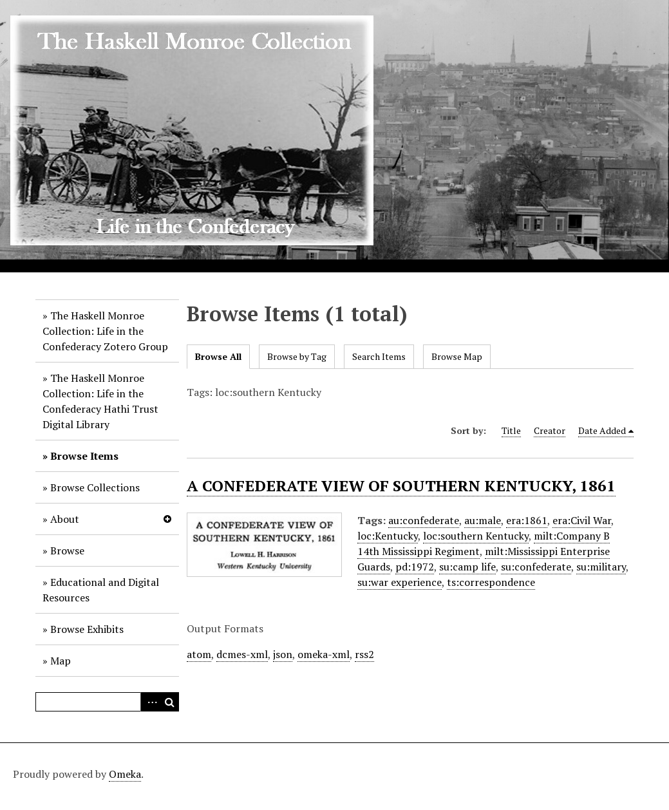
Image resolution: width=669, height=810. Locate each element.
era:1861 (526, 520)
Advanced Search (150, 701)
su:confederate (536, 567)
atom (199, 654)
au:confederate (423, 520)
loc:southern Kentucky (476, 536)
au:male (482, 520)
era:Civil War (581, 520)
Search (169, 701)
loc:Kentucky (387, 536)
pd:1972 (414, 567)
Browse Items (84, 456)
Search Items (379, 356)
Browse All (218, 356)
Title (511, 430)
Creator (549, 430)
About (64, 519)
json (282, 654)
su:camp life (467, 567)
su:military (601, 567)
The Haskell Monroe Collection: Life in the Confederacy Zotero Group (105, 330)
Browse (67, 550)
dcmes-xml (242, 654)
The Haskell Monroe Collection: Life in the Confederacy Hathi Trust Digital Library (100, 401)
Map (60, 661)
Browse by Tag (296, 356)
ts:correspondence (491, 582)
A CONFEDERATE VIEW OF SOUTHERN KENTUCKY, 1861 (401, 485)
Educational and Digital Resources (100, 590)
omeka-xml (323, 654)
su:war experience (399, 582)
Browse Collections (95, 487)
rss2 (364, 654)
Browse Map (456, 356)
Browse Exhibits (87, 629)
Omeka (125, 774)
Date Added (602, 430)
